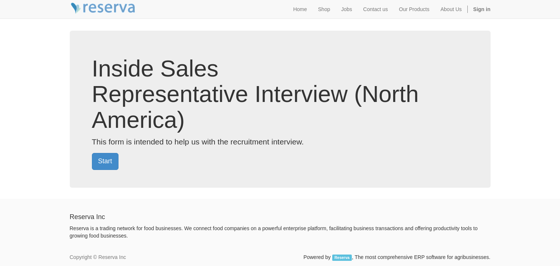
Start (105, 161)
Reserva (342, 257)
